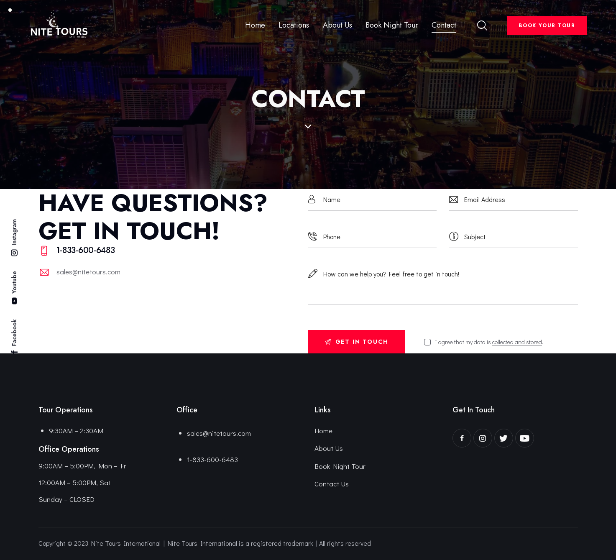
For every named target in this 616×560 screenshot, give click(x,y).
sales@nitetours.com (88, 271)
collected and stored (517, 342)
